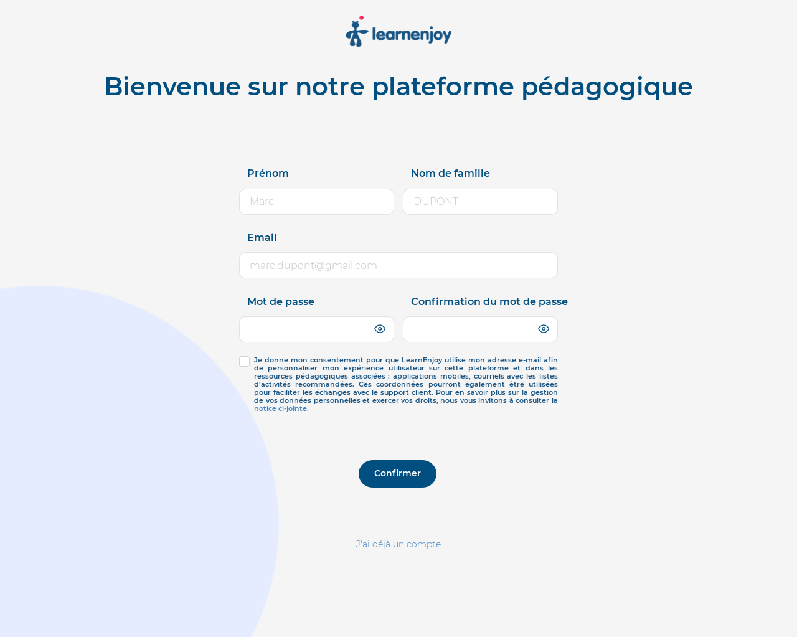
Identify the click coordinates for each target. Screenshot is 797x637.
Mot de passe (280, 302)
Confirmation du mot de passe (489, 302)
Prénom (268, 173)
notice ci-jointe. (281, 408)
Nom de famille (450, 173)
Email (262, 237)
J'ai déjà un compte (398, 544)
